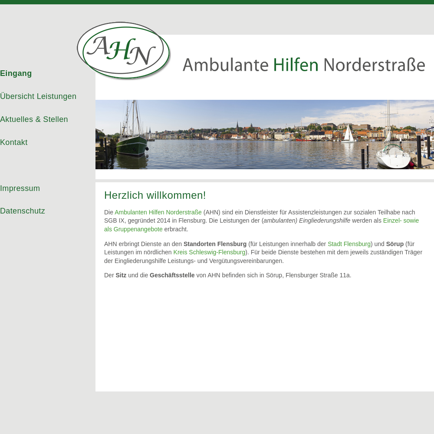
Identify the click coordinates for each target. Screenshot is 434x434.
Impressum (20, 188)
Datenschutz (22, 211)
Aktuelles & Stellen (34, 119)
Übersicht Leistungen (38, 96)
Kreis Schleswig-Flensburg (210, 252)
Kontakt (14, 142)
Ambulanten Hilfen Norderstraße (158, 212)
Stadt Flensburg (349, 243)
